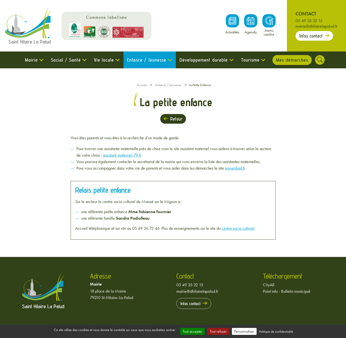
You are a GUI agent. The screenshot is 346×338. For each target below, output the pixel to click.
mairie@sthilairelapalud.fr (316, 26)
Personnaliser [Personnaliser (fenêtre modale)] (244, 331)
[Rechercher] (320, 60)
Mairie (31, 60)
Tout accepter (192, 331)
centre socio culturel (238, 228)
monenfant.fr (235, 168)
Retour (176, 119)
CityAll (268, 284)
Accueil (142, 85)
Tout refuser (218, 331)
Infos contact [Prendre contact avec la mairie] (311, 36)
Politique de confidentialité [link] (276, 331)
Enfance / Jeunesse (146, 60)
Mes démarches (292, 60)
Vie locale (104, 60)
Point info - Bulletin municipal (286, 291)
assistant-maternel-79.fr (122, 155)
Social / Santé (65, 60)
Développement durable (203, 60)
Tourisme (250, 60)
